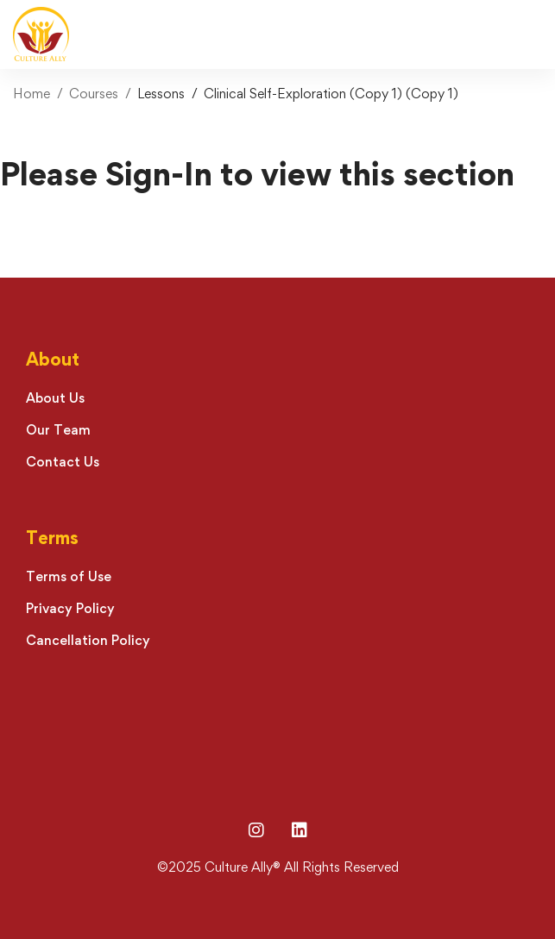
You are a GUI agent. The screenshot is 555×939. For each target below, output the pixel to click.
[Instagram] (256, 830)
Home (31, 93)
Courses (93, 93)
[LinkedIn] (299, 830)
